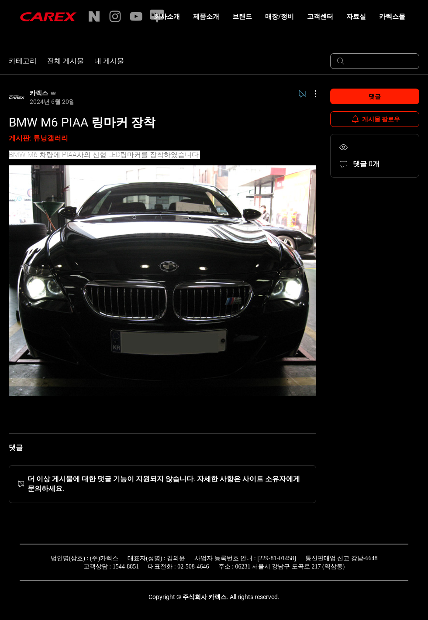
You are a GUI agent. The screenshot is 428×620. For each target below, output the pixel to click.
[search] (374, 61)
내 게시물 (109, 61)
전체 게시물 (65, 61)
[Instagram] (115, 16)
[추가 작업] (311, 94)
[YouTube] (136, 16)
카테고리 (23, 61)
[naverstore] (94, 16)
